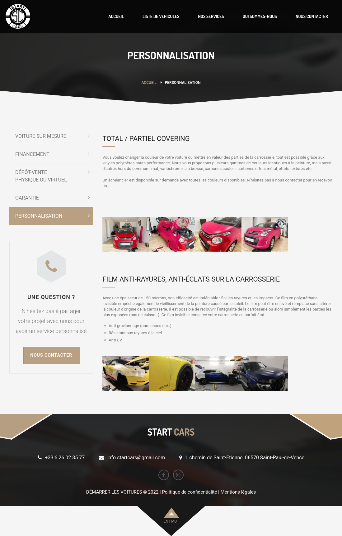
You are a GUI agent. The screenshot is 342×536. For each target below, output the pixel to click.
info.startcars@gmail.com (136, 458)
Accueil (148, 82)
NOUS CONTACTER (312, 16)
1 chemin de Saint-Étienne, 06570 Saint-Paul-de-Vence (245, 458)
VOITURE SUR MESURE (40, 136)
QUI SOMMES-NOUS (260, 16)
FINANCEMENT (32, 154)
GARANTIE (27, 198)
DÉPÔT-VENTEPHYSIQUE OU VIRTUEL (41, 176)
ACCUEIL (116, 16)
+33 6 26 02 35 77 (65, 458)
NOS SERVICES (211, 16)
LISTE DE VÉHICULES (161, 16)
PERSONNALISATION (38, 216)
